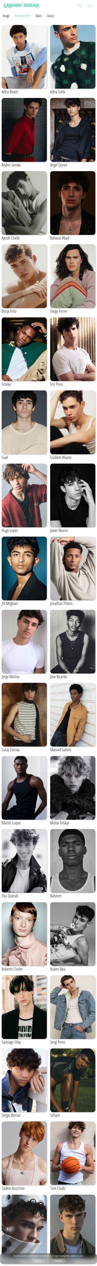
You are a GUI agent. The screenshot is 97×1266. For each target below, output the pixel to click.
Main (39, 15)
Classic (50, 15)
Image (6, 15)
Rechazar (58, 1260)
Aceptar (38, 1260)
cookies (24, 1255)
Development (23, 15)
